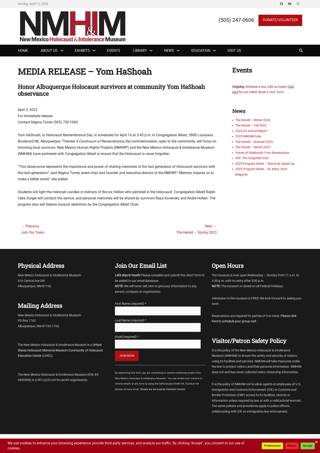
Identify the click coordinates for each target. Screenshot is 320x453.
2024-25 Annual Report (251, 131)
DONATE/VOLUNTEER (280, 20)
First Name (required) (130, 303)
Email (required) (127, 337)
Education (200, 50)
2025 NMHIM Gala (248, 136)
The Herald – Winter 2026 (252, 120)
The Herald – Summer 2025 (254, 142)
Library (140, 50)
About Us (49, 50)
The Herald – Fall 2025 (250, 125)
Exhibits (82, 50)
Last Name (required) (130, 320)
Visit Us (234, 50)
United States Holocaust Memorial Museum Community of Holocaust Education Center (60, 350)
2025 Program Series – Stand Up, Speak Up (264, 163)
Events (113, 50)
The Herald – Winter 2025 (252, 147)
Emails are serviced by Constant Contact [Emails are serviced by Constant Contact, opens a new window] (162, 389)
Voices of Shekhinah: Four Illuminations (262, 152)
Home (23, 50)
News (169, 50)
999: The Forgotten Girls (251, 158)
